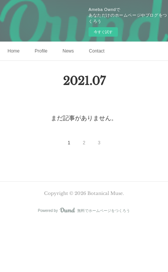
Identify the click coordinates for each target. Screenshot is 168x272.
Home (14, 51)
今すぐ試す (103, 32)
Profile (41, 51)
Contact (96, 51)
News (68, 51)
